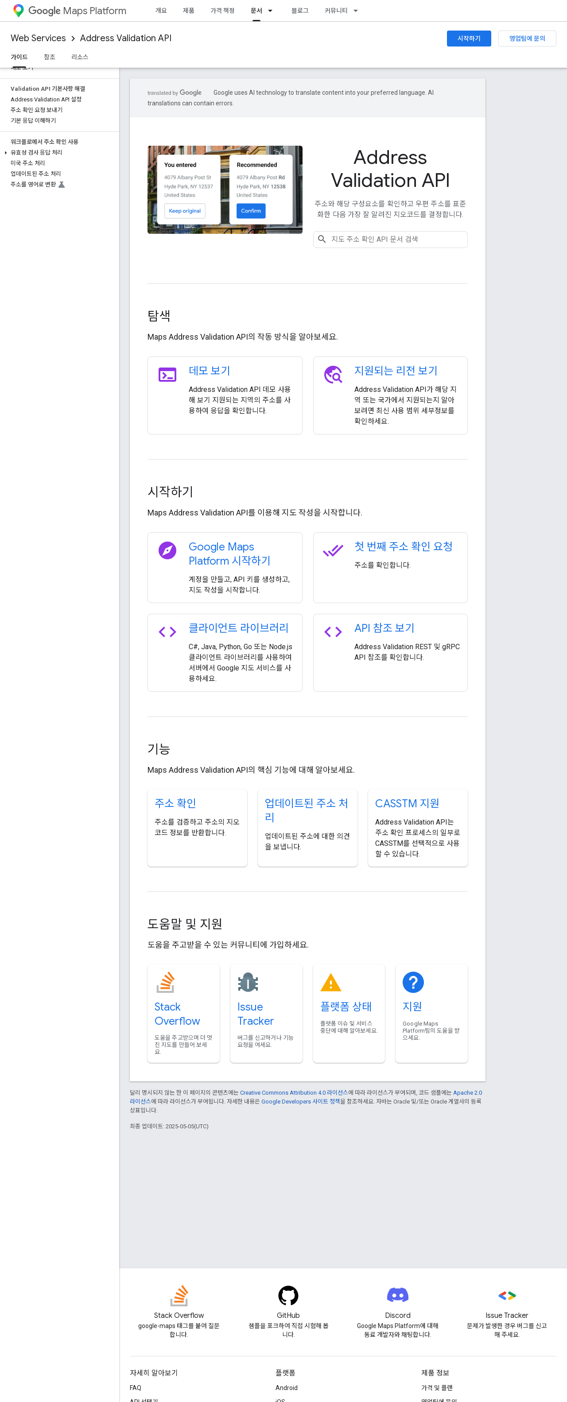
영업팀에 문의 (527, 39)
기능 (159, 749)
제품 (188, 11)
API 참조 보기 (384, 628)
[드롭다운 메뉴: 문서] (273, 10)
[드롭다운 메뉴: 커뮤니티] (358, 10)
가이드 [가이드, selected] (19, 57)
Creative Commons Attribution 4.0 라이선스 (294, 1092)
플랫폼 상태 (346, 1007)
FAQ (135, 1387)
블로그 (300, 11)
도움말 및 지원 (185, 924)
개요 (161, 11)
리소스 (80, 57)
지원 (412, 1007)
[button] (58, 152)
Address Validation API (125, 38)
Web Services (38, 38)
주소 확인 (175, 803)
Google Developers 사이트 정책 (300, 1101)
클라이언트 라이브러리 (239, 628)
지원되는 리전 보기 (396, 371)
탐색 (159, 316)
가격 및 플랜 (437, 1387)
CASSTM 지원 (407, 803)
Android (287, 1387)
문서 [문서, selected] (256, 11)
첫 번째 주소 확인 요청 (403, 547)
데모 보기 (209, 371)
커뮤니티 (336, 11)
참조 (49, 57)
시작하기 (469, 39)
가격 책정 (222, 11)
